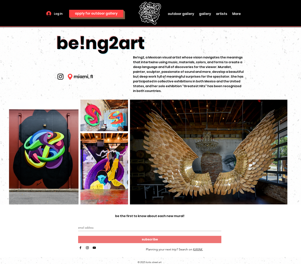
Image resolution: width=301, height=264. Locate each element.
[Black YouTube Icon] (94, 248)
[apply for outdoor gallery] (96, 13)
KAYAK (198, 249)
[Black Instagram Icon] (87, 248)
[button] (205, 12)
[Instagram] (60, 77)
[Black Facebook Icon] (80, 248)
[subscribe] (149, 239)
